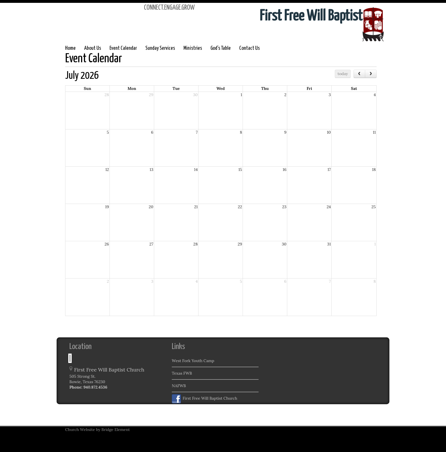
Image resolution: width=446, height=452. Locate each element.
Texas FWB (182, 373)
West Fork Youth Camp (193, 360)
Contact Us (249, 48)
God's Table (220, 48)
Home (70, 48)
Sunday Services (160, 48)
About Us (92, 48)
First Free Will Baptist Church (204, 398)
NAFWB (179, 385)
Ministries (192, 48)
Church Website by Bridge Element (97, 429)
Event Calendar (123, 48)
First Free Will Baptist (311, 16)
